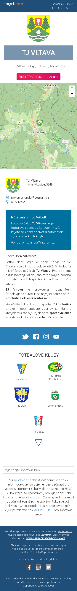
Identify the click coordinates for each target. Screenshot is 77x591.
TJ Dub (21, 397)
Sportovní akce (61, 8)
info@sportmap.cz (46, 552)
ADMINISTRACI (43, 510)
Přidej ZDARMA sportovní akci (38, 77)
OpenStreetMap (63, 168)
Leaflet (53, 168)
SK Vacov (38, 423)
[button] (39, 123)
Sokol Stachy (55, 397)
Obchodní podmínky (37, 578)
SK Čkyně (21, 371)
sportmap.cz (22, 480)
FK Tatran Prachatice (55, 371)
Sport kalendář (14, 578)
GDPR (54, 578)
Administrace (63, 4)
